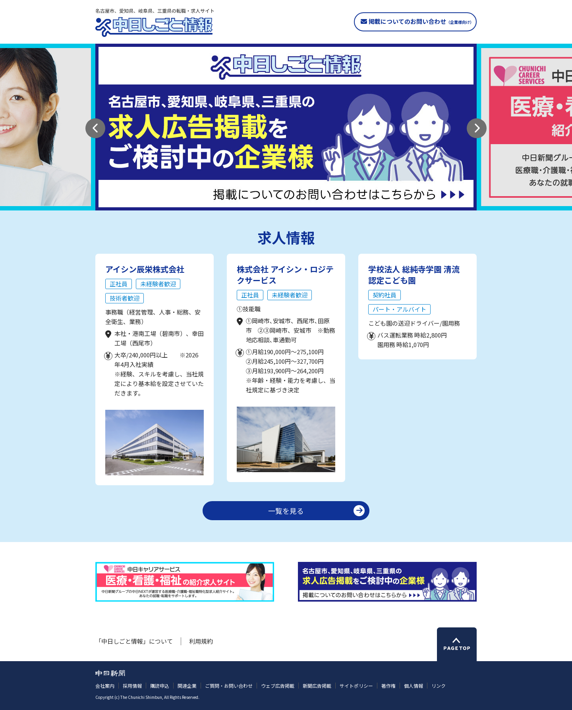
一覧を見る (286, 510)
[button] (95, 128)
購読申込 (159, 685)
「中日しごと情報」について (134, 641)
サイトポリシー (356, 685)
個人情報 (413, 685)
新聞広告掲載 (317, 685)
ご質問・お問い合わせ (229, 685)
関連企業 (187, 685)
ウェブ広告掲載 (277, 685)
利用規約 (201, 641)
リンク (438, 685)
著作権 (388, 685)
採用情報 (132, 685)
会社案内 (104, 685)
